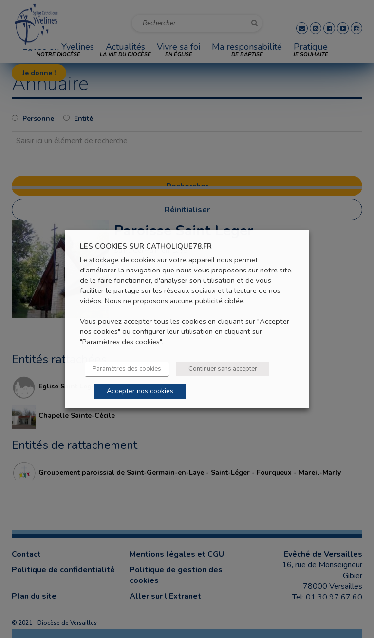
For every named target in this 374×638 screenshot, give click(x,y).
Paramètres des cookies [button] (127, 369)
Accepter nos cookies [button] (140, 391)
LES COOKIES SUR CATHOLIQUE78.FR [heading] (146, 246)
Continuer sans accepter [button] (222, 369)
